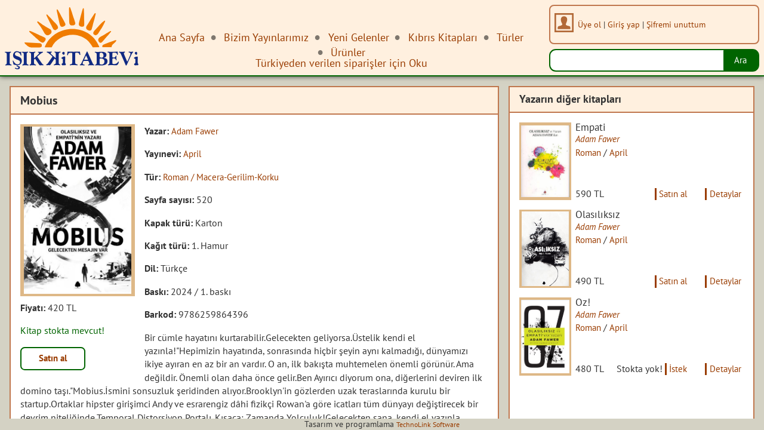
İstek (645, 392)
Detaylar (724, 201)
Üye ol (592, 24)
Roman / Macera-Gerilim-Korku (226, 177)
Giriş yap (627, 24)
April (192, 153)
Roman (595, 153)
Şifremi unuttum (678, 24)
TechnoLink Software (428, 424)
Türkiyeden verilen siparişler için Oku (341, 63)
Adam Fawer (196, 131)
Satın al (56, 360)
